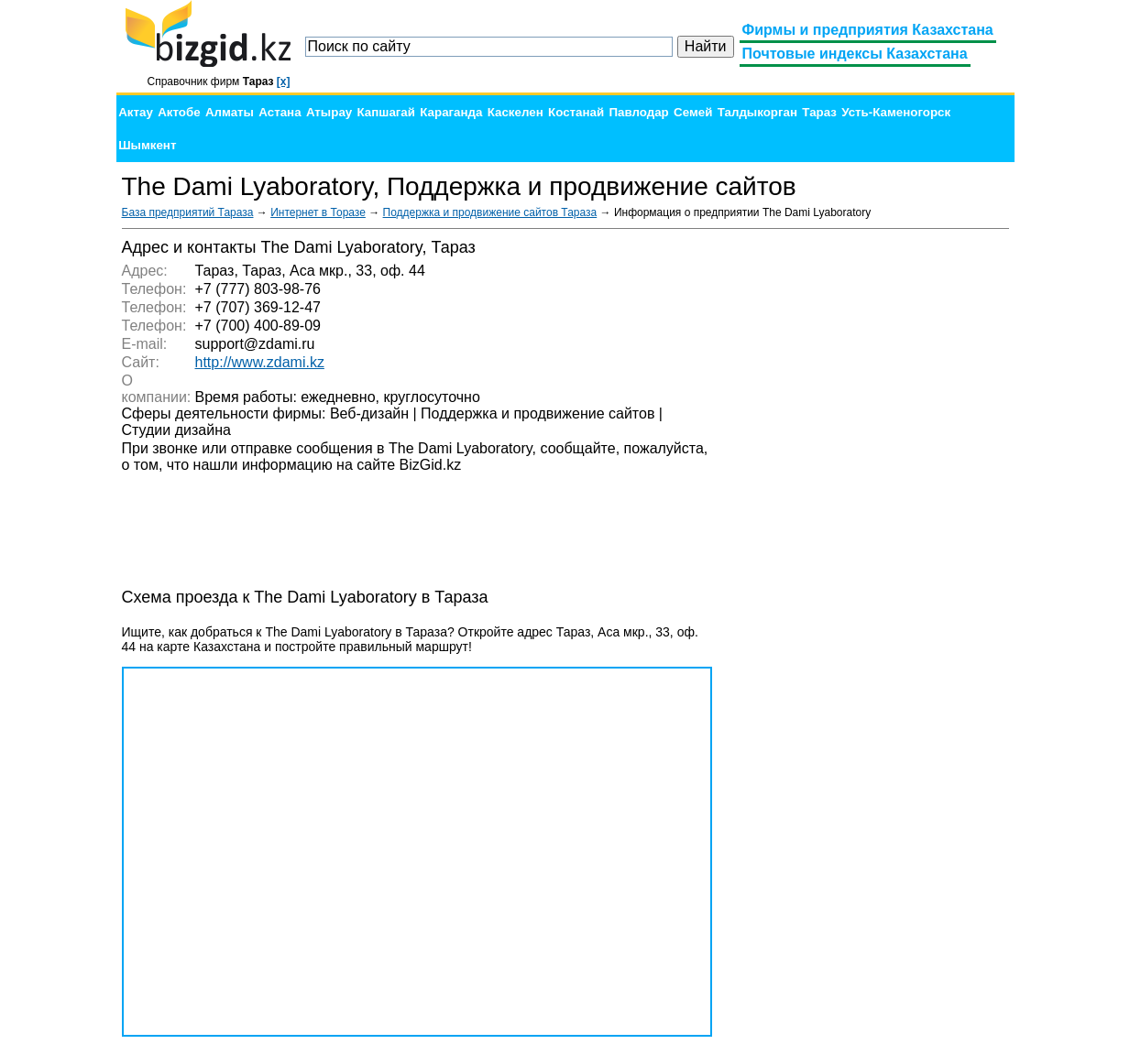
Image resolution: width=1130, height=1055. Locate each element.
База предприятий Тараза (188, 212)
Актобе (179, 112)
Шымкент (147, 145)
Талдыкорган (757, 112)
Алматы (229, 112)
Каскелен (515, 112)
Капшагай (386, 112)
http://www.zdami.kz (259, 362)
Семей (693, 112)
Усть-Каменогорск (895, 112)
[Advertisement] (871, 513)
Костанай (576, 112)
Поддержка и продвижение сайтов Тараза (490, 212)
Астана (279, 112)
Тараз (819, 112)
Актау (135, 112)
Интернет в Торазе (318, 212)
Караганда (451, 112)
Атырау (329, 112)
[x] (284, 81)
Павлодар (638, 112)
